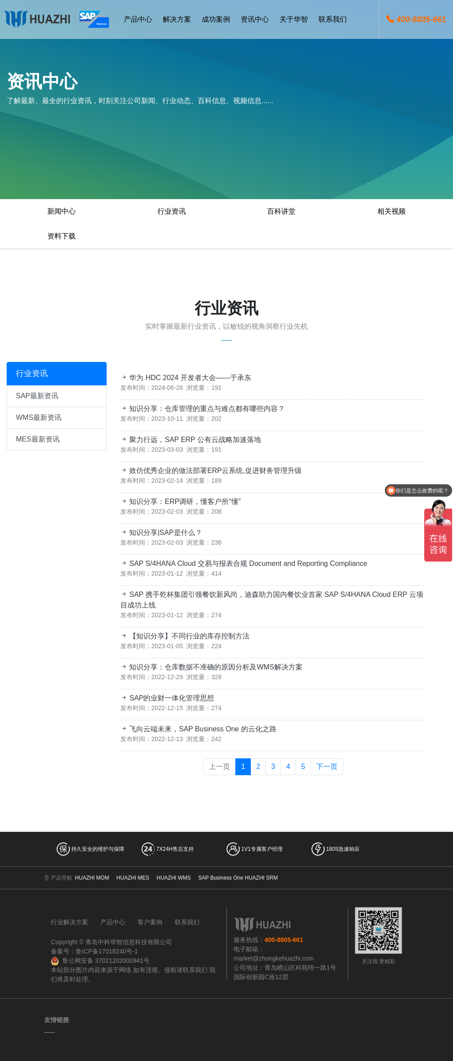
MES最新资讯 (38, 439)
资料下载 (61, 236)
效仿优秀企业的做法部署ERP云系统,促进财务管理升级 (211, 470)
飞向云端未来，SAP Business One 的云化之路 (198, 729)
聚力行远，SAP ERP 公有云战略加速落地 (190, 439)
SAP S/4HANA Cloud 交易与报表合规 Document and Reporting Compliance (243, 563)
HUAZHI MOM (92, 878)
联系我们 (187, 922)
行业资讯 (171, 211)
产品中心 (112, 922)
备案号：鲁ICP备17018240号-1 (94, 951)
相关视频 (391, 211)
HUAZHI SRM (261, 878)
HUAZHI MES (132, 878)
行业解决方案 (69, 922)
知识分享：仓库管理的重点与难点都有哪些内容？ (202, 408)
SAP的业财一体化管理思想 (167, 698)
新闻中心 (61, 211)
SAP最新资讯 (37, 396)
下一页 (327, 766)
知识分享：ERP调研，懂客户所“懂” (180, 501)
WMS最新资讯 (38, 417)
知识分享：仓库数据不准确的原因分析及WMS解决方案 (211, 667)
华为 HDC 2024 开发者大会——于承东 (185, 377)
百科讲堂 (281, 211)
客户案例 (150, 922)
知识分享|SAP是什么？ (161, 532)
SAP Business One (220, 878)
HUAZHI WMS (174, 878)
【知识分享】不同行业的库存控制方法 (185, 636)
